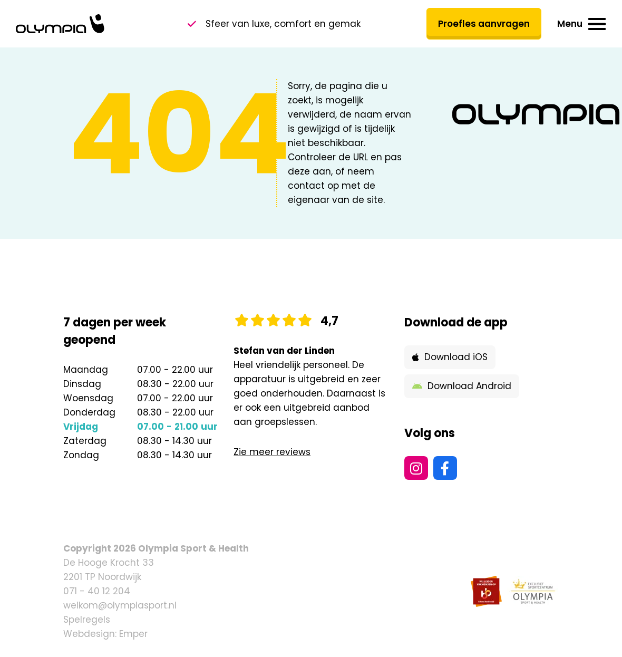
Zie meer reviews (272, 452)
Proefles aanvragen (484, 23)
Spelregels (86, 619)
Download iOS (450, 357)
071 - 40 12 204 (96, 591)
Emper (133, 633)
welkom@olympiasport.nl (120, 605)
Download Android (461, 386)
